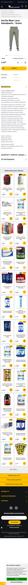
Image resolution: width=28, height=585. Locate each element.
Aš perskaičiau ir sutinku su (14, 527)
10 (18, 55)
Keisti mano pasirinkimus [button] (17, 582)
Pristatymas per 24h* (14, 475)
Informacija (5, 491)
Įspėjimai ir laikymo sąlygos (14, 155)
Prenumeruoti (14, 522)
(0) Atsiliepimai (14, 159)
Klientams (4, 501)
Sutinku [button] (17, 579)
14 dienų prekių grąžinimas (14, 480)
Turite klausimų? (16, 80)
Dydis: (3, 58)
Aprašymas (14, 86)
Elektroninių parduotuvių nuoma (10, 536)
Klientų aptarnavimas (8, 496)
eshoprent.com (19, 536)
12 (21, 55)
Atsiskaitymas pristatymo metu (14, 484)
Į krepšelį (9, 68)
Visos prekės (13, 469)
